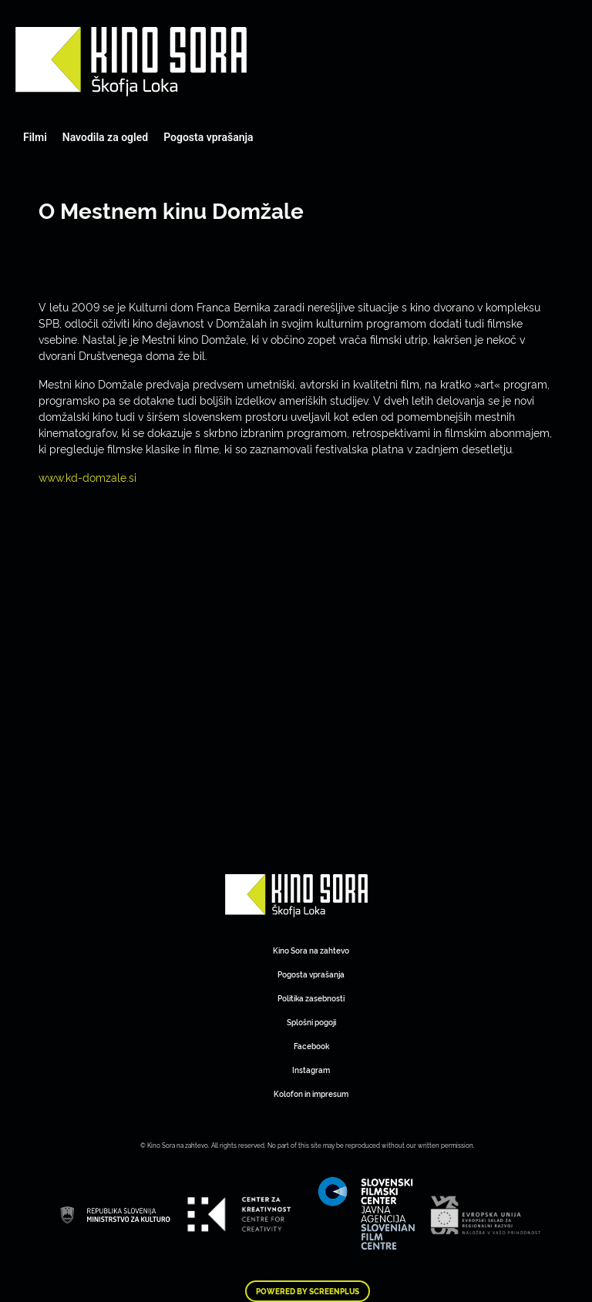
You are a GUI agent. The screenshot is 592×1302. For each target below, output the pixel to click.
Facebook (311, 1046)
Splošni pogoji (311, 1022)
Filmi (35, 137)
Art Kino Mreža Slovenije (131, 61)
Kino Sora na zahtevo (311, 950)
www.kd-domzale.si (87, 476)
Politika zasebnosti (311, 998)
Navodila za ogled (105, 137)
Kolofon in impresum (311, 1093)
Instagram (311, 1070)
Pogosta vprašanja (208, 137)
